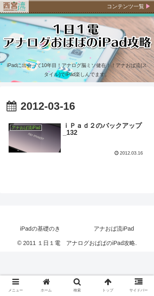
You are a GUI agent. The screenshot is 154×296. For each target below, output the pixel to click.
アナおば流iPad (114, 228)
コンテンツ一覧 (125, 6)
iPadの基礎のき (40, 228)
